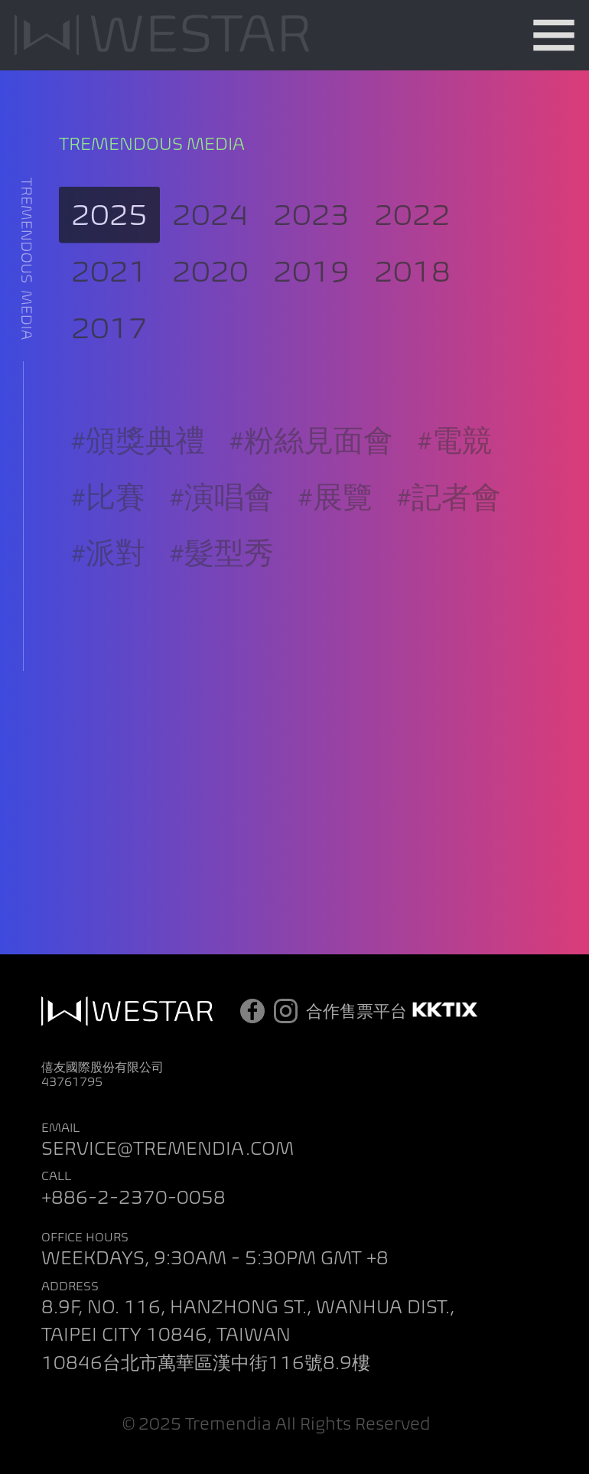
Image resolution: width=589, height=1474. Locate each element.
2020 (210, 282)
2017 (109, 338)
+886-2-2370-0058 (133, 1197)
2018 (412, 282)
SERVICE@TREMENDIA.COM (167, 1148)
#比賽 (108, 515)
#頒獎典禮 (138, 459)
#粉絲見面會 (311, 459)
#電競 (455, 459)
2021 (109, 282)
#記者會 (449, 515)
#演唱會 (222, 515)
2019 (311, 282)
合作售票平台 (394, 1011)
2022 (412, 225)
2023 (311, 225)
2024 (210, 225)
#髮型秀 (222, 572)
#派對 (108, 572)
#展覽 (335, 515)
